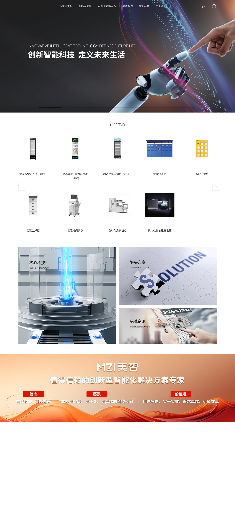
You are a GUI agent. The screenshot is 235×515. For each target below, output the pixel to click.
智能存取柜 (85, 6)
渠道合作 (127, 6)
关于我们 (161, 6)
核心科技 (144, 6)
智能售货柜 (65, 6)
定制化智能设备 (107, 6)
